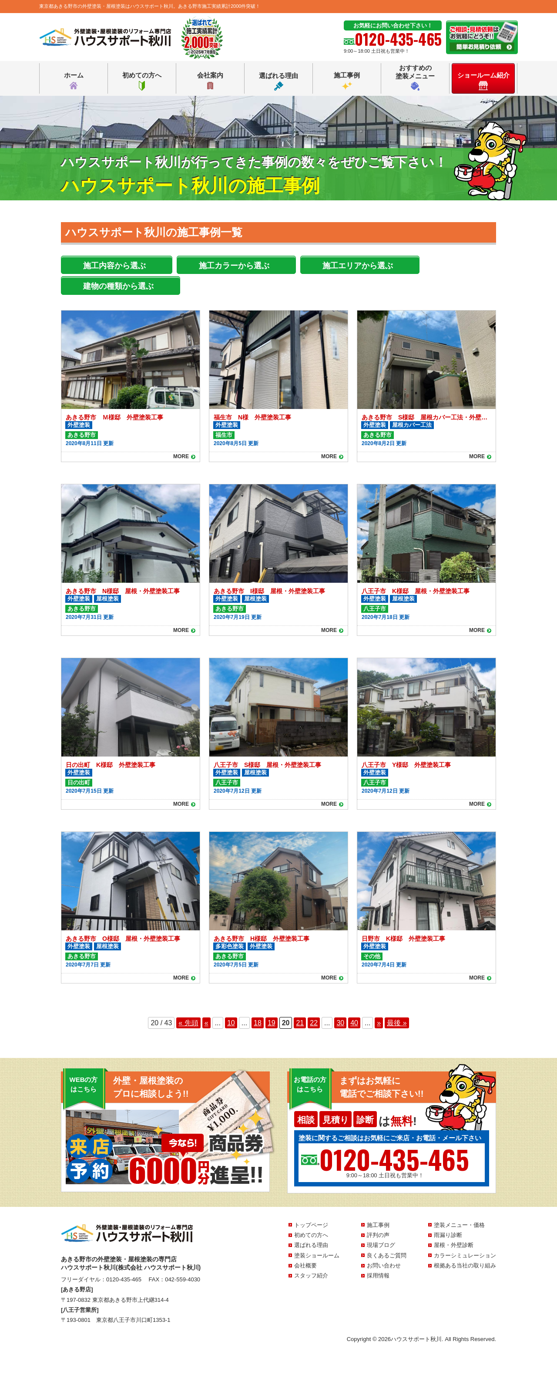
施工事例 (347, 81)
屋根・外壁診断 (453, 1245)
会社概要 (305, 1265)
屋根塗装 (107, 598)
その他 (371, 956)
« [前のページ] (206, 1023)
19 (271, 1023)
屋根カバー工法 (412, 425)
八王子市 (374, 608)
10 (231, 1023)
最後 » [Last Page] (396, 1023)
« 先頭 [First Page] (188, 1023)
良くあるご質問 (386, 1255)
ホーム (74, 81)
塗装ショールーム (316, 1255)
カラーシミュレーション (465, 1255)
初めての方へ (141, 81)
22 (314, 1023)
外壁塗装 (78, 425)
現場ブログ (381, 1245)
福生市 (223, 435)
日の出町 (78, 782)
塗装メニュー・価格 (459, 1225)
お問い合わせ (384, 1265)
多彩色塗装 (229, 946)
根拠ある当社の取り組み (465, 1265)
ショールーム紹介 (483, 80)
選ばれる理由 (278, 81)
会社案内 (210, 81)
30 (340, 1023)
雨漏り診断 (448, 1235)
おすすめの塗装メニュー (415, 77)
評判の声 (378, 1235)
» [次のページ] (379, 1023)
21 (300, 1023)
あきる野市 (81, 435)
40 (354, 1023)
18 (258, 1023)
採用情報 (378, 1275)
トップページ (311, 1225)
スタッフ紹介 (311, 1275)
